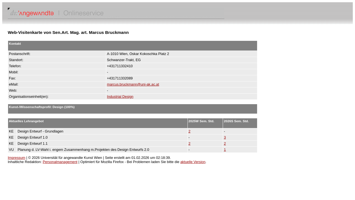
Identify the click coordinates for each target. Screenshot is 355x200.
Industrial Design (120, 96)
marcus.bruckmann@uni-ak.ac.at (133, 84)
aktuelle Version (192, 162)
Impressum (16, 158)
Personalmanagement (60, 162)
